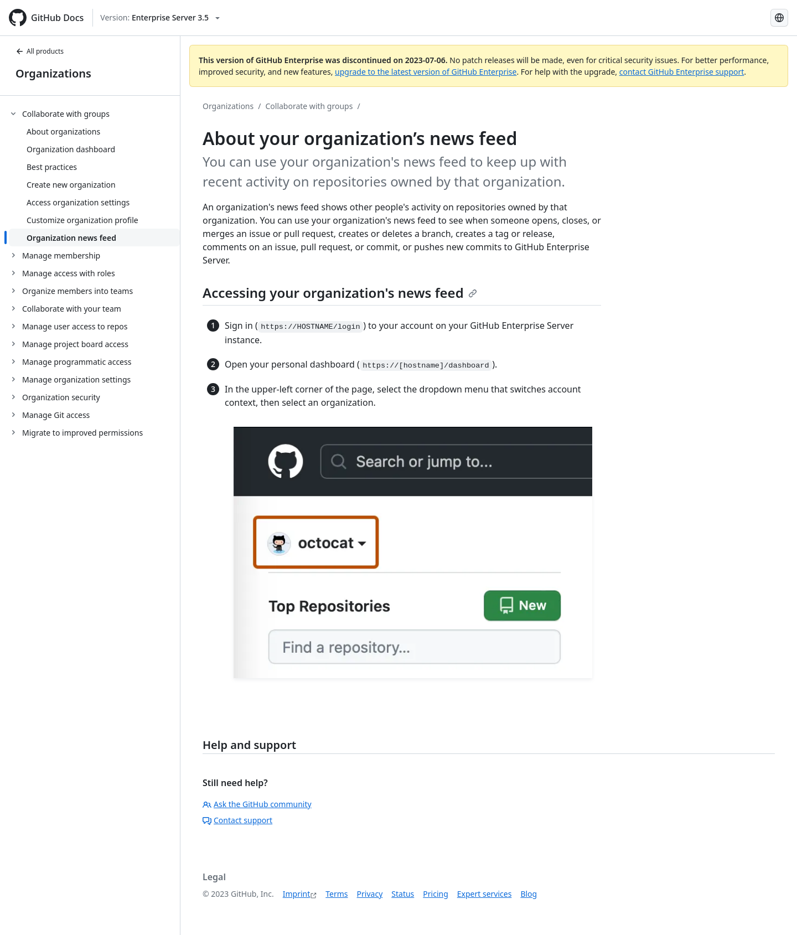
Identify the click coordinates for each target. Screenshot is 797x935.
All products (39, 51)
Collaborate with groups (309, 106)
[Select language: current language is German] (779, 18)
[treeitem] (94, 175)
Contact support (237, 820)
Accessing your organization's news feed (340, 292)
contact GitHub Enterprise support (681, 71)
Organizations (53, 73)
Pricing (435, 893)
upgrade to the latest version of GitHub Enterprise (425, 71)
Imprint (296, 893)
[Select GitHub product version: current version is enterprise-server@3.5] (160, 18)
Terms (336, 893)
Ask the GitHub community (257, 804)
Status (402, 893)
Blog (528, 893)
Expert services (484, 893)
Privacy (370, 893)
